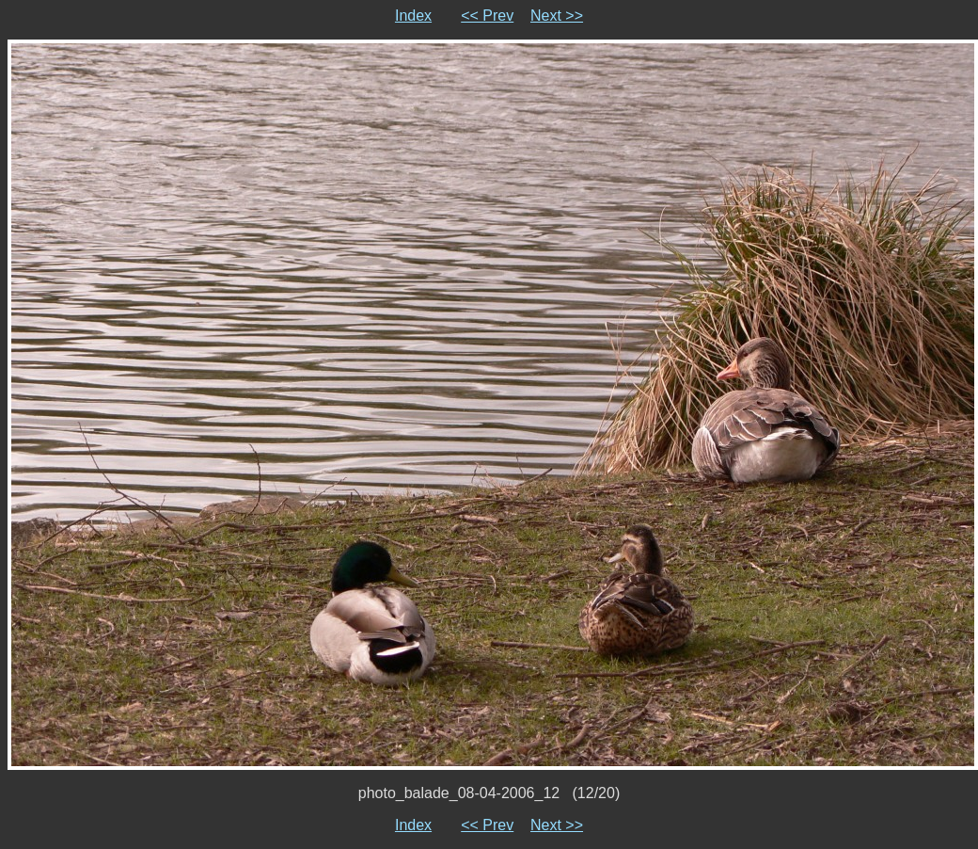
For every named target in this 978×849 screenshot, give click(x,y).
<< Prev (487, 16)
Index (413, 16)
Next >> (556, 16)
